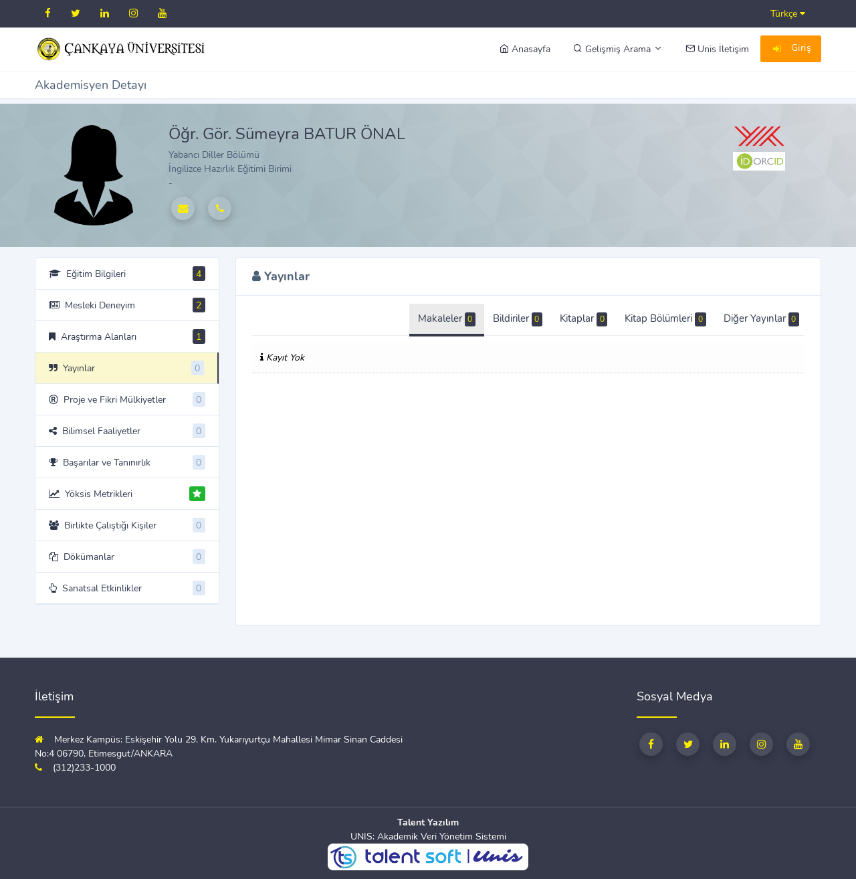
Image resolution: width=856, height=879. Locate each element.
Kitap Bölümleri (665, 319)
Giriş (791, 49)
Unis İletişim (717, 49)
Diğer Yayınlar (761, 319)
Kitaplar (583, 319)
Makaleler (446, 319)
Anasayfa (525, 49)
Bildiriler (517, 319)
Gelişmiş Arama (618, 49)
